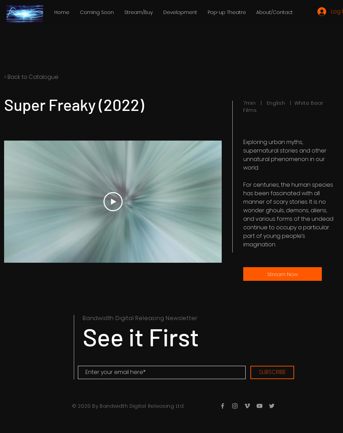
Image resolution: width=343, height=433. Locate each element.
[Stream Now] (282, 274)
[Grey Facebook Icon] (222, 405)
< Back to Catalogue (31, 77)
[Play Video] (113, 201)
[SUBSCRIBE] (272, 372)
